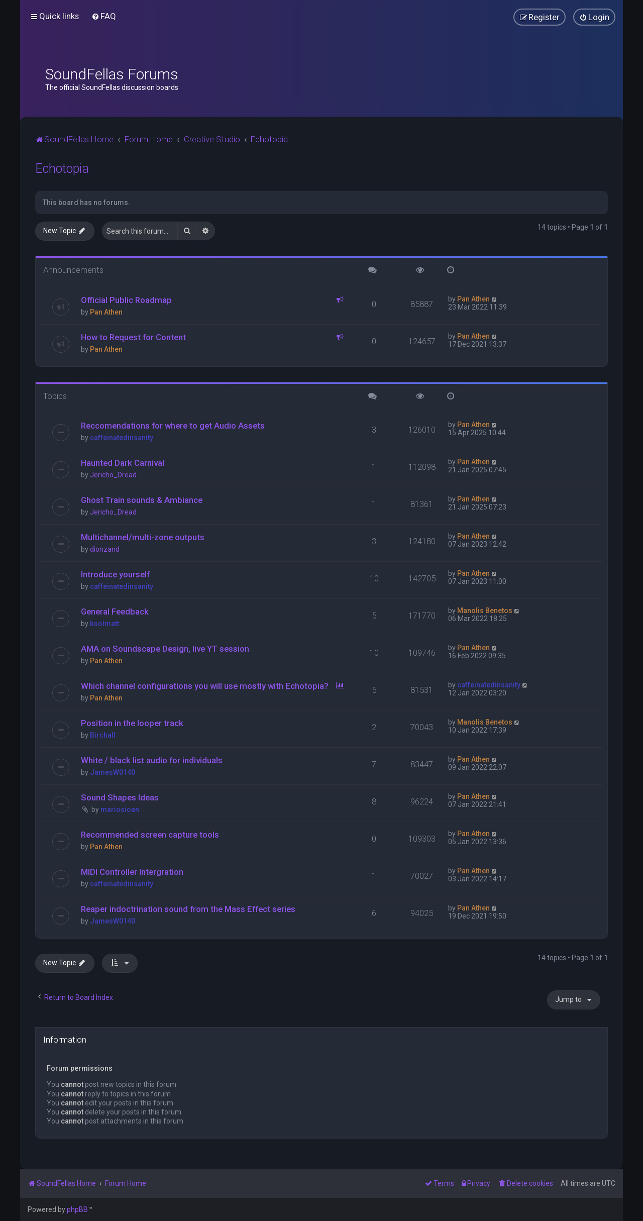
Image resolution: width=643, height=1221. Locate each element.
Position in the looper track (132, 723)
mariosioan (119, 809)
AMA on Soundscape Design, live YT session (165, 649)
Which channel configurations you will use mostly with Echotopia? (205, 686)
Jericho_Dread (113, 475)
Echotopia (62, 168)
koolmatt (104, 624)
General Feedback (115, 611)
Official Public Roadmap (126, 300)
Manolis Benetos (484, 610)
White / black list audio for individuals (152, 760)
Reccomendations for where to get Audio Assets (173, 426)
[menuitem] (104, 16)
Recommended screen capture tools (150, 835)
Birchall (103, 735)
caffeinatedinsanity (121, 438)
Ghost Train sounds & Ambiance (141, 500)
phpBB (77, 1209)
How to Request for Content (133, 337)
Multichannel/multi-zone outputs (142, 537)
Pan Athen (106, 312)
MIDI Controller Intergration (132, 872)
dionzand (105, 549)
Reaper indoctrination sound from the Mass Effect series (188, 909)
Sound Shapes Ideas (120, 797)
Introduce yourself (115, 574)
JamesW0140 (112, 772)
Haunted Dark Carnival (122, 463)
